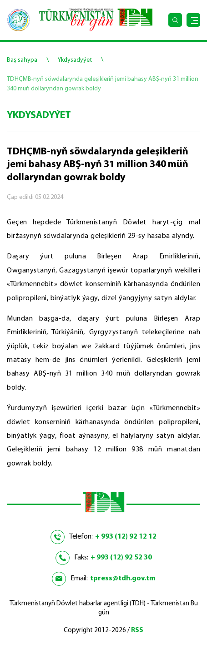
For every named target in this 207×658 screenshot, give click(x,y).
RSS (137, 630)
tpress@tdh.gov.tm (122, 578)
